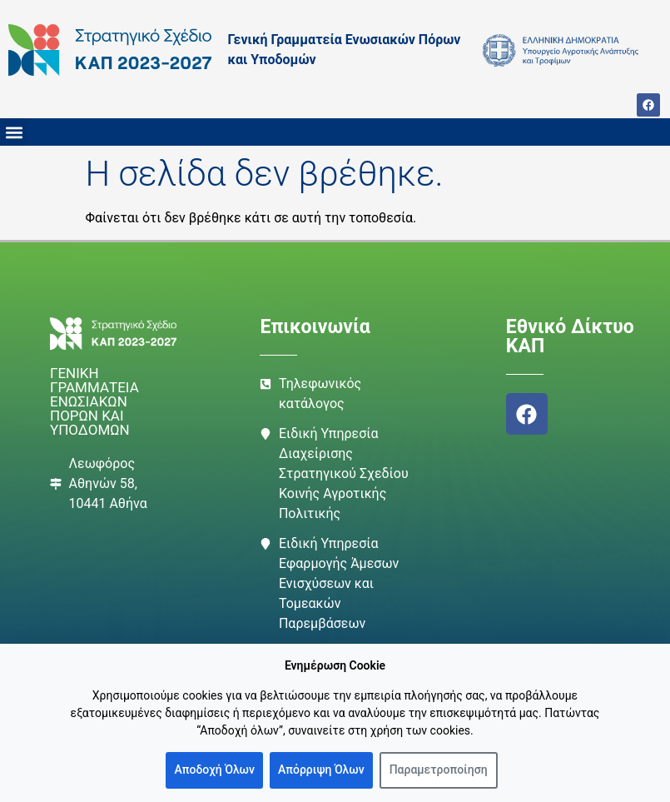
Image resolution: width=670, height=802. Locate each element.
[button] (13, 132)
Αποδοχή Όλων (214, 769)
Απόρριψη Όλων (321, 769)
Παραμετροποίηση (439, 769)
